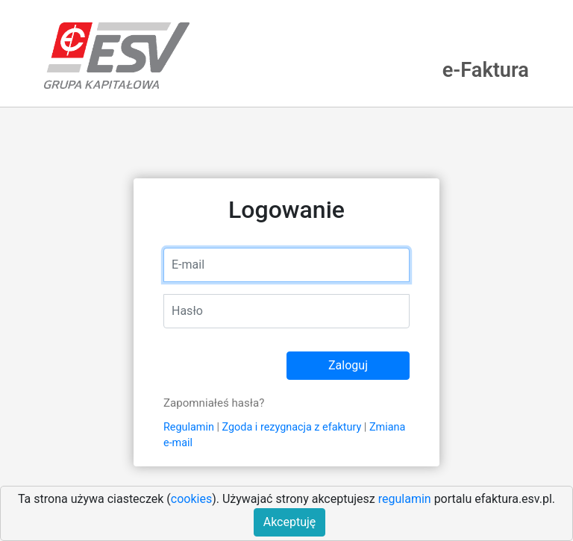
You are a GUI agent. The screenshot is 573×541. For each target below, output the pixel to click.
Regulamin (188, 427)
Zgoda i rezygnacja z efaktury (292, 427)
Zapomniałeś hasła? (213, 403)
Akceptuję (289, 522)
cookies (191, 499)
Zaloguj (348, 365)
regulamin (404, 499)
